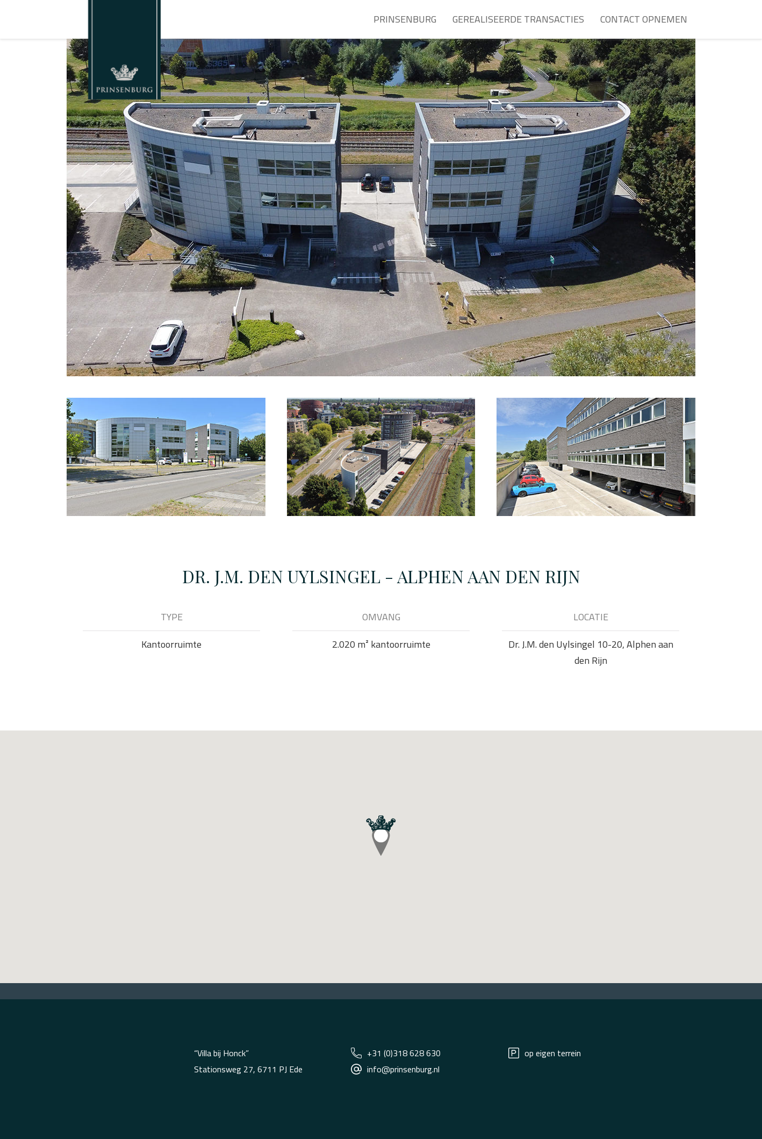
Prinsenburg (404, 19)
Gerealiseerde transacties (518, 19)
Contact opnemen (643, 19)
